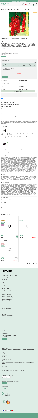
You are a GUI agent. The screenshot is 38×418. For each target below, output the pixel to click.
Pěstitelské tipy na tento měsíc (7, 296)
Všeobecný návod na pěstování (7, 297)
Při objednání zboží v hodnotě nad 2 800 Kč (9, 290)
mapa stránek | (11, 414)
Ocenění (3, 282)
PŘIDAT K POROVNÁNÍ (7, 95)
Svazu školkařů (7, 394)
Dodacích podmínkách (32, 65)
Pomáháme (4, 283)
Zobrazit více (3, 56)
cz (26, 4)
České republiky (7, 395)
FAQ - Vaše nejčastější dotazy (7, 359)
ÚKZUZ (3, 352)
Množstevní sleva (2, 222)
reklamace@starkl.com (6, 325)
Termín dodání (4, 355)
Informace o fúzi (4, 360)
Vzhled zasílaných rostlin (6, 300)
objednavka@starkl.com (6, 316)
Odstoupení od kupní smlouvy (7, 357)
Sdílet (2, 98)
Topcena (2, 244)
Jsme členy (6, 392)
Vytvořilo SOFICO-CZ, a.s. (19, 415)
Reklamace (3, 356)
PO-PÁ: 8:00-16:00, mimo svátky (7, 315)
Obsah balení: (16, 234)
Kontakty (3, 285)
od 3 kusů (2, 257)
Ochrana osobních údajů (6, 350)
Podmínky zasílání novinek (6, 353)
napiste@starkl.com (5, 330)
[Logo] (5, 4)
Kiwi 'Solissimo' (5, 240)
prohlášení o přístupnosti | (18, 414)
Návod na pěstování (18, 91)
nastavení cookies (26, 414)
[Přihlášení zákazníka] (29, 4)
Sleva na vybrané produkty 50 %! (19, 1)
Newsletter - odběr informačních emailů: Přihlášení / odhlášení (13, 370)
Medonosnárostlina (35, 12)
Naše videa (3, 280)
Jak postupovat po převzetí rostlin (8, 302)
